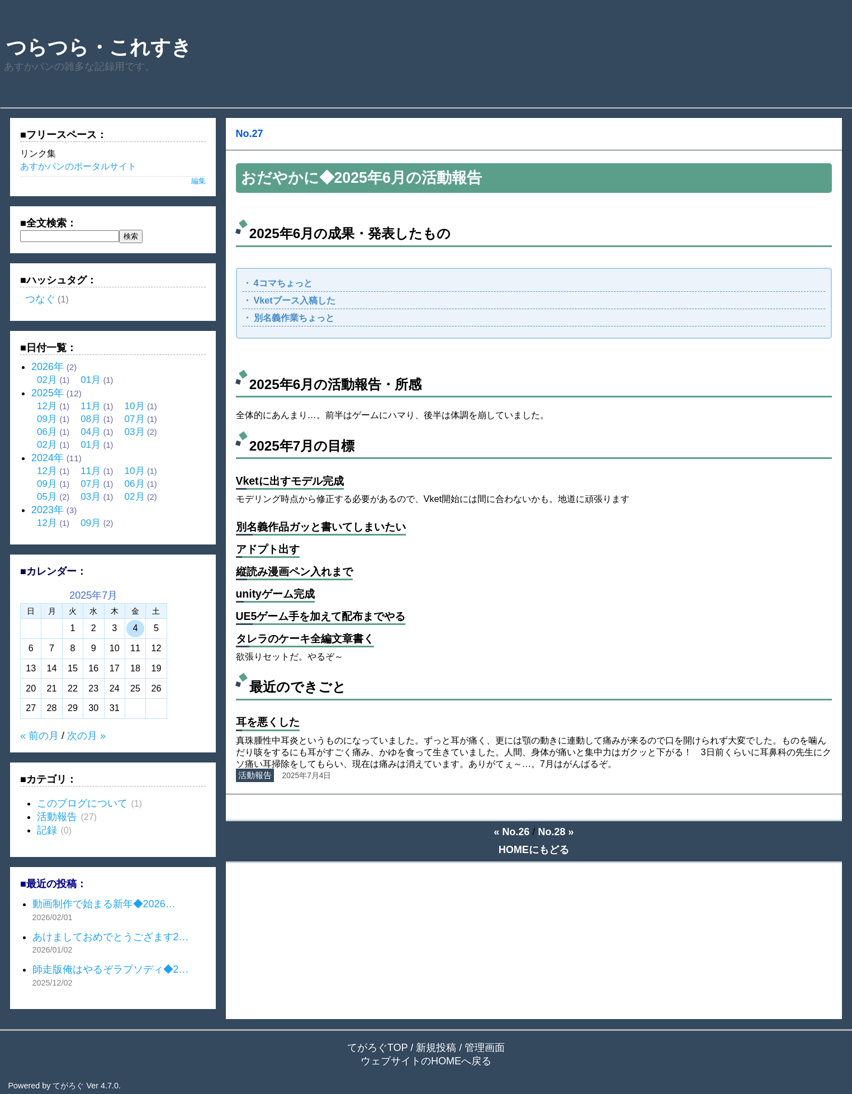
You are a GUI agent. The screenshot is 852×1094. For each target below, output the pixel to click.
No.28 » (556, 831)
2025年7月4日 (307, 775)
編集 (198, 181)
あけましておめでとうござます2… (110, 937)
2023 (47, 509)
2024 (47, 457)
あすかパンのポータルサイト (78, 166)
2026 (47, 366)
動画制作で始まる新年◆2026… (104, 904)
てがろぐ (68, 1085)
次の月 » (86, 735)
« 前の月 (39, 735)
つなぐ (40, 299)
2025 (47, 393)
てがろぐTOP (377, 1047)
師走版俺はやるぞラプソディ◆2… (110, 969)
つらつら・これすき (101, 47)
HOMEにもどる (534, 849)
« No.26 (511, 831)
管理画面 (485, 1047)
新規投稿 (436, 1047)
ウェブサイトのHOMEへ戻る (426, 1061)
